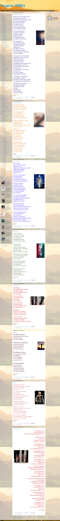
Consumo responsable (5, 47)
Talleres (44, 10)
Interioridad (3, 74)
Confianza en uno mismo (5, 46)
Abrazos (3, 13)
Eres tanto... (7, 219)
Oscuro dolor (5, 149)
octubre (4, 153)
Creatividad (3, 49)
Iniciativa (3, 72)
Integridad (3, 73)
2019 (3, 168)
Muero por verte (7, 231)
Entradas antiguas (41, 516)
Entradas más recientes (17, 516)
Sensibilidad (3, 105)
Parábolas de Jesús (4, 87)
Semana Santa (4, 103)
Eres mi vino (7, 199)
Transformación (4, 119)
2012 (3, 176)
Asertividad (3, 24)
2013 (3, 175)
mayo (4, 159)
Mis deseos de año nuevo (17, 14)
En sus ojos (6, 205)
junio (4, 158)
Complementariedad (4, 39)
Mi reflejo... (15, 382)
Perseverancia (3, 93)
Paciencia (3, 86)
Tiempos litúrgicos (4, 117)
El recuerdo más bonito (6, 146)
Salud (23, 10)
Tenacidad (3, 116)
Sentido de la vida (4, 106)
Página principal (4, 10)
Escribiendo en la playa (17, 102)
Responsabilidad (4, 99)
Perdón (3, 92)
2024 (3, 128)
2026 (3, 126)
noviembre (4, 152)
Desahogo (15, 332)
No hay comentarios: (26, 97)
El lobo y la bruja (16, 161)
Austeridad (3, 25)
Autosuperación (4, 32)
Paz (2, 89)
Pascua (3, 88)
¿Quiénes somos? (11, 10)
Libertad (3, 76)
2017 (3, 170)
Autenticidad (3, 26)
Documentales (39, 10)
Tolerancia (3, 118)
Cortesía (3, 48)
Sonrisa (3, 113)
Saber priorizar (4, 100)
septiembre (4, 154)
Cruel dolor (4, 147)
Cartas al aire (3, 35)
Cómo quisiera (15, 285)
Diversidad (3, 52)
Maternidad (3, 79)
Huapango (4, 143)
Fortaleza (3, 63)
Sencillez (3, 104)
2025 (3, 127)
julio (3, 157)
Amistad (3, 21)
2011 (3, 177)
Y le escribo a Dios (7, 187)
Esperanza (3, 59)
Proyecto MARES (12, 6)
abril (4, 160)
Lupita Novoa (3, 77)
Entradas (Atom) (19, 518)
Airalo (2, 18)
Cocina (27, 10)
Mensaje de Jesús (4, 80)
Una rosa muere (5, 142)
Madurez (3, 78)
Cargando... (3, 246)
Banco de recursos (18, 10)
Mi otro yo (4, 148)
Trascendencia (4, 120)
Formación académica (32, 10)
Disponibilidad (3, 51)
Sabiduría (3, 101)
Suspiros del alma (18, 98)
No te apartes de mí (16, 428)
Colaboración (3, 38)
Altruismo (3, 19)
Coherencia (3, 37)
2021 (3, 165)
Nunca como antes (7, 225)
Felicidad (3, 62)
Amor (2, 22)
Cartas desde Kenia (4, 36)
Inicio (30, 516)
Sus (2, 114)
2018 (3, 169)
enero (4, 164)
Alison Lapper (7, 181)
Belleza (3, 33)
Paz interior (3, 90)
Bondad (3, 34)
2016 (3, 171)
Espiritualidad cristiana (50, 10)
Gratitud (3, 66)
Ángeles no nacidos (8, 193)
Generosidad (3, 65)
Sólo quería (6, 212)
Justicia (3, 75)
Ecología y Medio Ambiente (5, 53)
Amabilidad (3, 20)
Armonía (3, 23)
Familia (3, 60)
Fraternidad (3, 64)
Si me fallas (15, 231)
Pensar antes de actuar (5, 91)
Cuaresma (3, 50)
